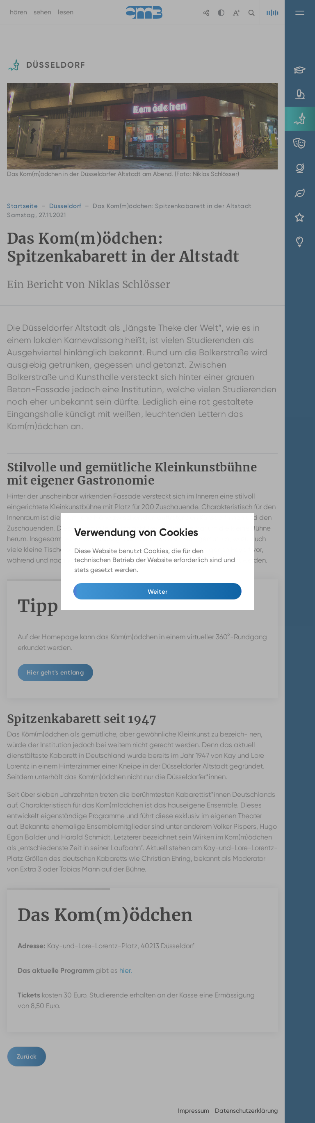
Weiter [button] (158, 591)
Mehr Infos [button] (156, 570)
